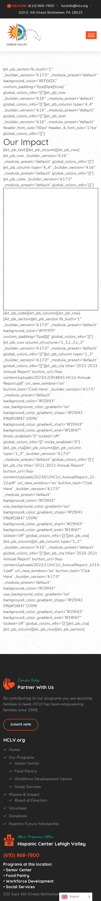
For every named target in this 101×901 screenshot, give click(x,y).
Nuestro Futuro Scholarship (34, 823)
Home (14, 749)
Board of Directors (31, 800)
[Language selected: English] (75, 897)
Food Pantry (26, 771)
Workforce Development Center (43, 779)
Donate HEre (20, 724)
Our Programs (21, 757)
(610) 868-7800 (41, 5)
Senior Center (27, 763)
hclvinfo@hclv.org (74, 5)
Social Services (28, 786)
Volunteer (18, 808)
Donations (18, 816)
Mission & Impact (24, 794)
